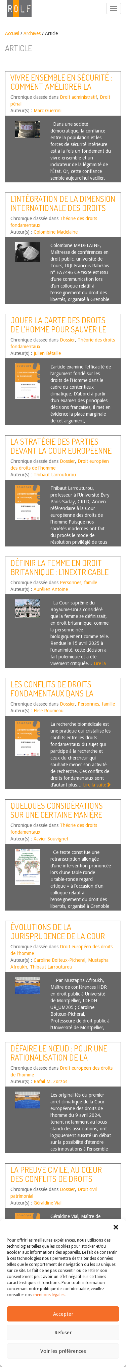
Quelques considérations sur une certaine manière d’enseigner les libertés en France (59, 818)
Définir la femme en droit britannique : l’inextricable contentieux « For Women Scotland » (59, 576)
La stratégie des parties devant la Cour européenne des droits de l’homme (61, 450)
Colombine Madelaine (56, 232)
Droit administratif (78, 97)
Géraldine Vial (47, 1203)
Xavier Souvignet (51, 838)
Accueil (12, 33)
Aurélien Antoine (51, 589)
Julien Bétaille (47, 353)
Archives (32, 33)
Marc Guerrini (47, 110)
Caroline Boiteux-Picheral (59, 960)
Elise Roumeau (49, 710)
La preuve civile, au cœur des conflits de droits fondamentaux (56, 1178)
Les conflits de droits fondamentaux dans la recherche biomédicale (52, 693)
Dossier (67, 340)
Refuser (63, 1333)
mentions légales (49, 1294)
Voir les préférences (63, 1351)
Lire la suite (97, 784)
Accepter (63, 1314)
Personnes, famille (78, 582)
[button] (116, 1227)
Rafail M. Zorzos (50, 1081)
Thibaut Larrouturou (55, 474)
